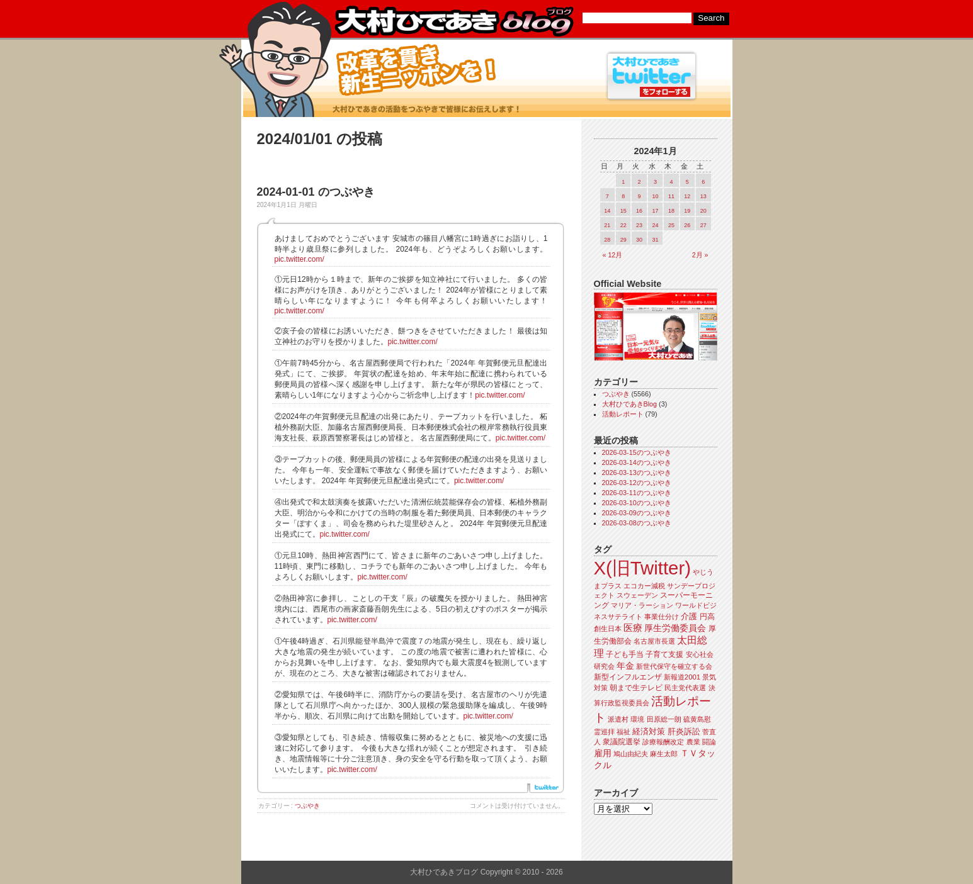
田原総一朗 (664, 719)
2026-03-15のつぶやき (636, 452)
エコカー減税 (644, 586)
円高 (707, 616)
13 (703, 196)
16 (639, 211)
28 (607, 240)
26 (687, 225)
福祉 (623, 732)
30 (639, 240)
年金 (625, 666)
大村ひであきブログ (454, 21)
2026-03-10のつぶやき (636, 502)
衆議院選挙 (621, 741)
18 (671, 211)
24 (655, 225)
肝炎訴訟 (684, 731)
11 (671, 196)
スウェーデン (637, 595)
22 (623, 225)
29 (623, 240)
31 (655, 240)
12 (687, 196)
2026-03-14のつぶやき (636, 462)
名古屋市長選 (654, 641)
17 (655, 211)
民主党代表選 (685, 687)
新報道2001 (682, 677)
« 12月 (613, 255)
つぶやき (307, 805)
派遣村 (618, 719)
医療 (632, 628)
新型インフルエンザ (628, 677)
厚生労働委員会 (675, 628)
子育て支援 (664, 654)
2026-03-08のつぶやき (636, 523)
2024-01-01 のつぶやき (316, 192)
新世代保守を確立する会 (674, 666)
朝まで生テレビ (636, 687)
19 (687, 211)
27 (703, 225)
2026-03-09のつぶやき (636, 513)
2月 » (700, 255)
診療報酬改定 (663, 742)
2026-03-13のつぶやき (636, 472)
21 (607, 225)
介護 (689, 616)
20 (703, 211)
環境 (637, 719)
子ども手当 (625, 654)
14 (607, 211)
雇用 (603, 753)
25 (671, 225)
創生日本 (608, 628)
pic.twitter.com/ (299, 259)
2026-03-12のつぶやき (636, 482)
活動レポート (623, 414)
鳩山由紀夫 (630, 754)
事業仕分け (661, 616)
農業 (693, 742)
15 (623, 211)
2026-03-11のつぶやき (636, 492)
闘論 (709, 742)
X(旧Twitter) (642, 567)
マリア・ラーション (642, 605)
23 (639, 225)
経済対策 (648, 731)
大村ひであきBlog (629, 404)
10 (655, 196)
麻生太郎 (664, 754)
